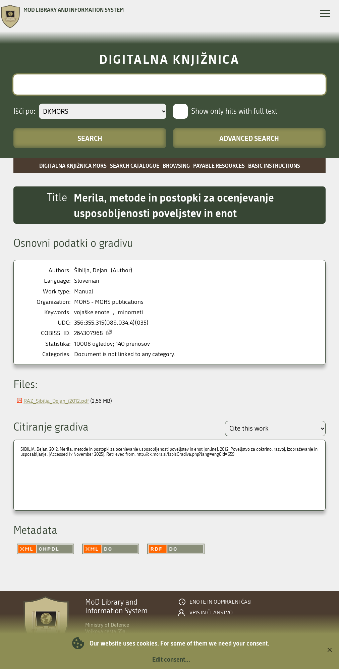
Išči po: (24, 111)
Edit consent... (171, 659)
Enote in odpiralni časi (220, 602)
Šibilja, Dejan (90, 270)
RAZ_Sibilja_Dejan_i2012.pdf (56, 401)
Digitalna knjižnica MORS (73, 165)
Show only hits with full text (234, 111)
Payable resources (219, 165)
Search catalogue (134, 165)
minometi (130, 312)
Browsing (176, 165)
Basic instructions (274, 165)
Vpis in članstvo (211, 612)
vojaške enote (91, 312)
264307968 (88, 333)
